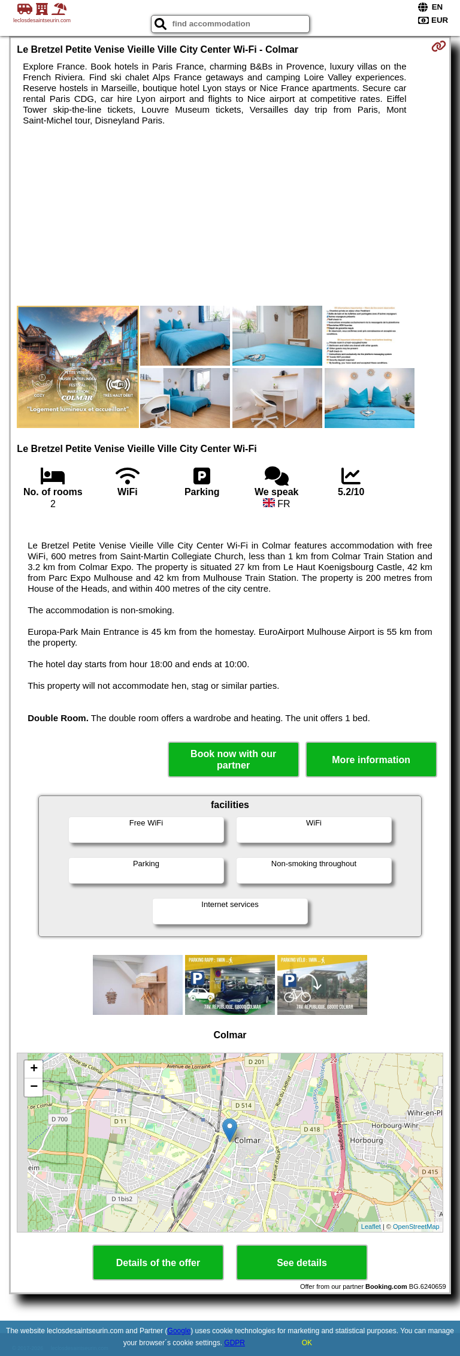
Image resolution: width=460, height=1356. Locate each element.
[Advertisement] (230, 216)
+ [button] (34, 1069)
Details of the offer (158, 1263)
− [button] (34, 1087)
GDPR (234, 1343)
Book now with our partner (233, 759)
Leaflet (371, 1226)
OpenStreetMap (416, 1226)
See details (302, 1263)
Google (179, 1331)
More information (371, 760)
